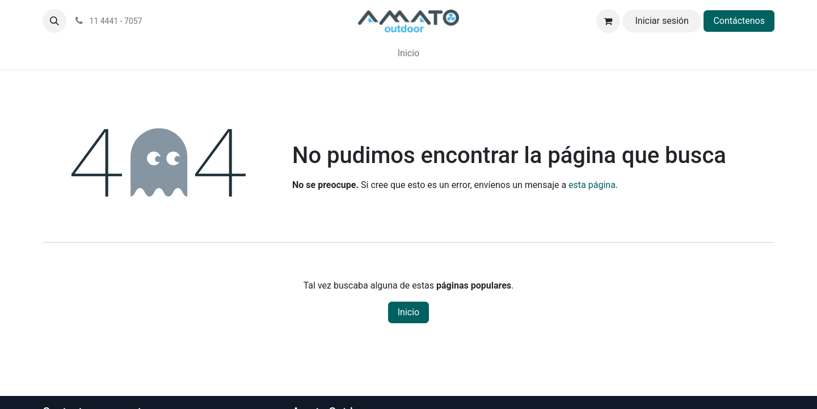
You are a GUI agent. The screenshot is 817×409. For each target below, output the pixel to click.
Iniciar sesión (661, 20)
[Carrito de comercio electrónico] (608, 21)
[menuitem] (408, 53)
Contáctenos (739, 20)
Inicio (408, 312)
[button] (54, 21)
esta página (592, 185)
